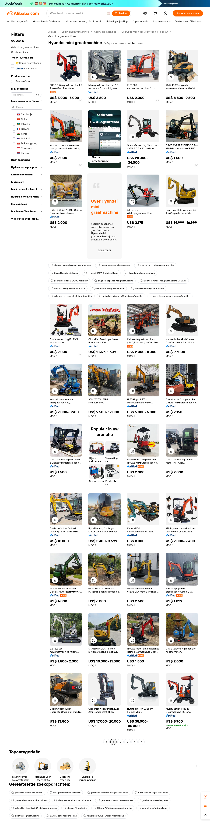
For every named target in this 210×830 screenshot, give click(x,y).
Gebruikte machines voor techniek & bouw (144, 31)
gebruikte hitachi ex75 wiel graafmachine (121, 296)
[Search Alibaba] (77, 13)
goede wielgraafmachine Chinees (29, 800)
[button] (108, 13)
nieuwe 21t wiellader (75, 808)
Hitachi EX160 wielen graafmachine (113, 808)
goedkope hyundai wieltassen (113, 265)
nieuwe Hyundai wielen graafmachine (71, 265)
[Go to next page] (141, 742)
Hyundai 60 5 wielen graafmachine (155, 265)
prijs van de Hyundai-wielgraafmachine (71, 296)
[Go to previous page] (106, 742)
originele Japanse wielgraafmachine (113, 280)
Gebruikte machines (105, 31)
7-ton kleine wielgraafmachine (147, 288)
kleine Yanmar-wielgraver (154, 800)
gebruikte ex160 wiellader (153, 808)
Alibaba (52, 31)
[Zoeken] (121, 13)
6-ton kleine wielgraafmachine (151, 792)
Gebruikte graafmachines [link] (62, 36)
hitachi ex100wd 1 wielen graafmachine (104, 815)
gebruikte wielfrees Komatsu (27, 792)
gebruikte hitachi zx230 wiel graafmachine (34, 808)
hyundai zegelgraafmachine (61, 815)
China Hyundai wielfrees (64, 273)
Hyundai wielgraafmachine (140, 273)
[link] (205, 796)
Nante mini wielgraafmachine (108, 288)
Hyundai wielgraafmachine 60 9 (68, 288)
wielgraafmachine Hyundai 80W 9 (72, 800)
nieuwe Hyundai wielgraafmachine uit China (163, 280)
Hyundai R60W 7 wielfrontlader (101, 273)
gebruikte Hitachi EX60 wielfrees (115, 800)
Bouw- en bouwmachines (75, 31)
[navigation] (26, 387)
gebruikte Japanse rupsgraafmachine (170, 296)
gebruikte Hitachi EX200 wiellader (69, 280)
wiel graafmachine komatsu (65, 792)
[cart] (155, 13)
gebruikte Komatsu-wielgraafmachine (107, 792)
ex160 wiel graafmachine (25, 815)
